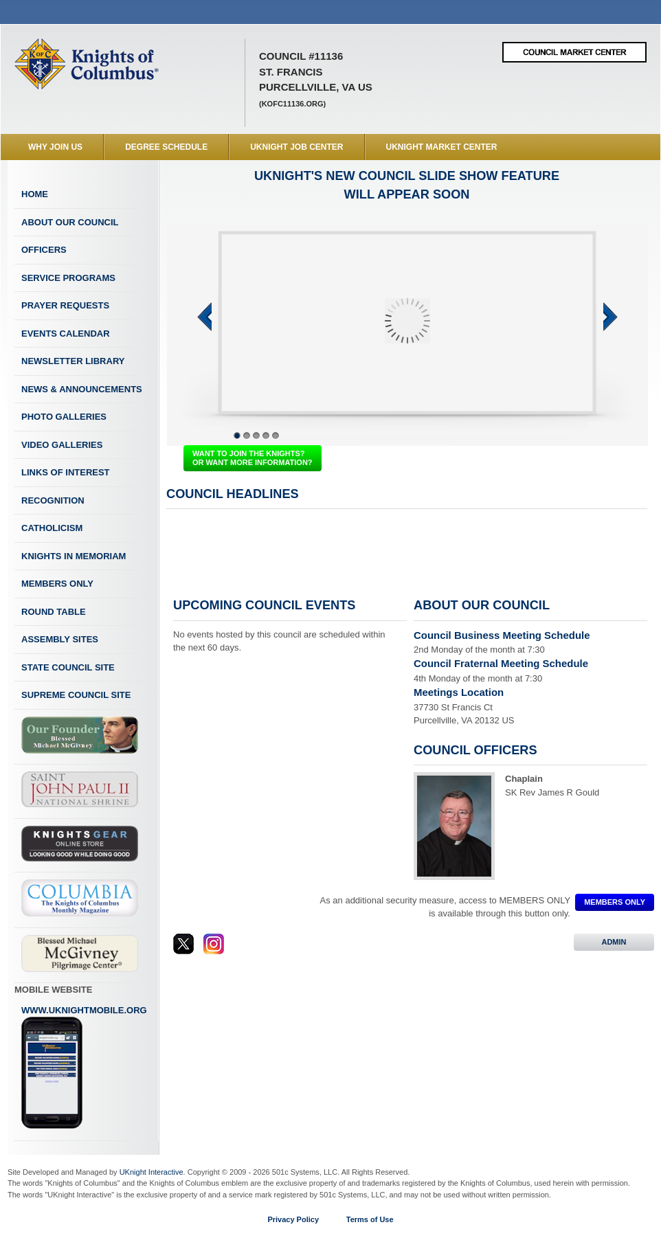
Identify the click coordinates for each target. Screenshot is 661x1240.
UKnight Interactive (151, 1172)
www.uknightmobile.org (84, 1067)
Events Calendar (65, 333)
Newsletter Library (72, 361)
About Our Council (70, 222)
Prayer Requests (65, 305)
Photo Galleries (64, 417)
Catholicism (51, 528)
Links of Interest (65, 472)
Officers (44, 250)
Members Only (57, 583)
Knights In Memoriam (73, 556)
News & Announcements (81, 389)
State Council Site (68, 667)
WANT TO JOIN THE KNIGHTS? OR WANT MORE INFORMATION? (252, 457)
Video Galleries (61, 445)
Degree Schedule (166, 147)
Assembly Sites (59, 639)
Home (34, 194)
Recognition (53, 500)
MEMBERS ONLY (614, 902)
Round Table (53, 612)
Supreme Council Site (76, 695)
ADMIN (614, 942)
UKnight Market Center (441, 147)
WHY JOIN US (55, 147)
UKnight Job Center (296, 147)
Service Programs (68, 278)
